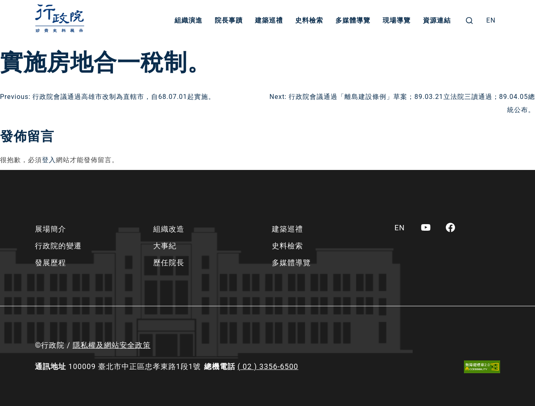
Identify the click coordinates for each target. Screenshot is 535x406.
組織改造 (168, 229)
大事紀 (165, 245)
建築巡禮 (269, 20)
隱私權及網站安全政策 (112, 345)
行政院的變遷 (58, 245)
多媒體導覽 (352, 20)
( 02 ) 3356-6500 (267, 366)
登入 (49, 160)
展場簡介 (50, 229)
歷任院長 (168, 262)
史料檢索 (309, 20)
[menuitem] (491, 20)
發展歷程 (50, 262)
